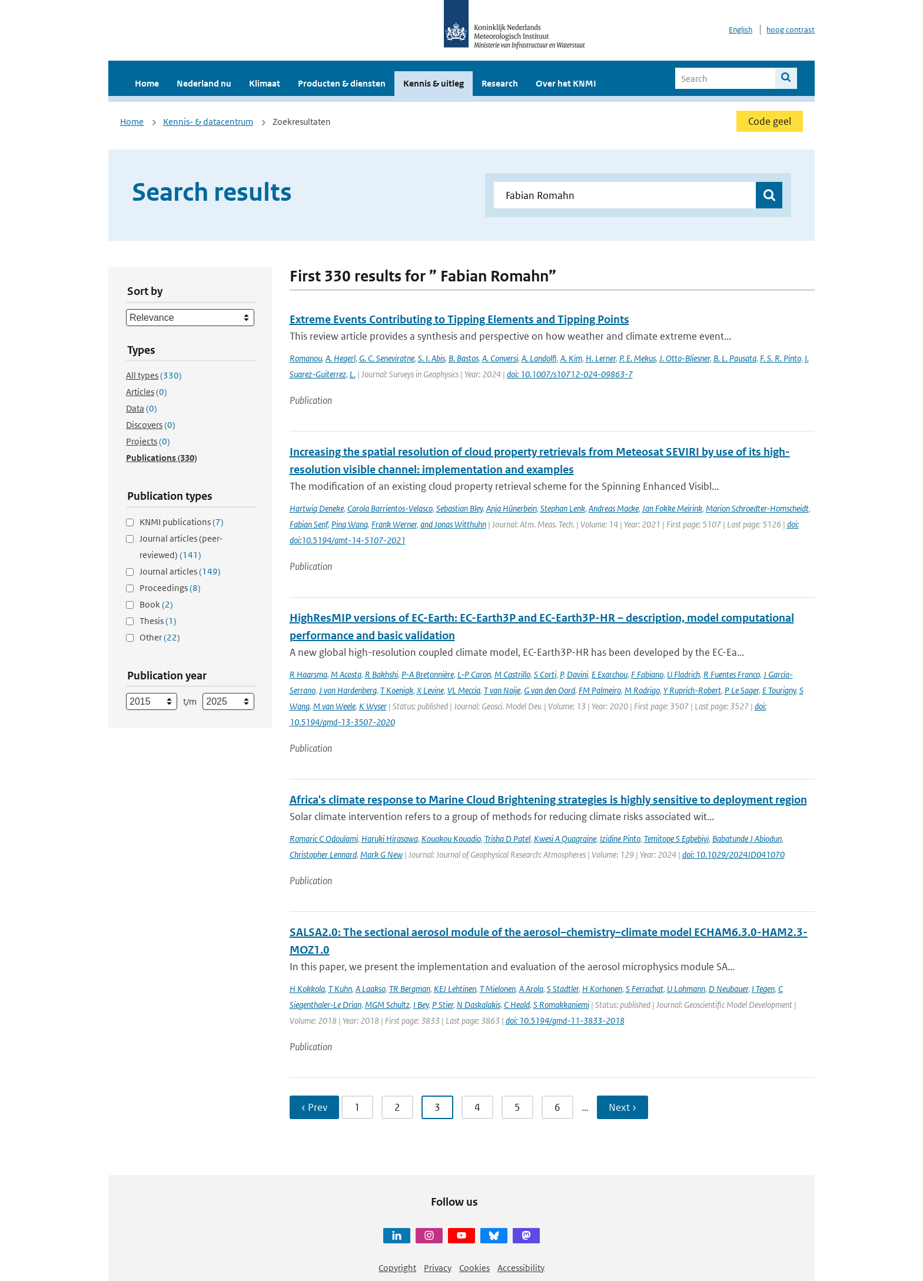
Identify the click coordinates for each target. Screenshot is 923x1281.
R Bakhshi (381, 674)
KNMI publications (182, 521)
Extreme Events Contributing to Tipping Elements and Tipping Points (459, 319)
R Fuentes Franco (731, 674)
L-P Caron (474, 674)
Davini (577, 674)
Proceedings (170, 587)
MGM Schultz (387, 1004)
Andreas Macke (614, 508)
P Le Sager (742, 690)
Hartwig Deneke (317, 508)
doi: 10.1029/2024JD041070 (733, 854)
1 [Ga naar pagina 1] (357, 1107)
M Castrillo (512, 674)
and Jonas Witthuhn (453, 524)
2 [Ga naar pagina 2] (397, 1107)
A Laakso (371, 988)
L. (353, 374)
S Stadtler (563, 988)
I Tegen (763, 988)
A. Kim (571, 358)
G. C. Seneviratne (386, 358)
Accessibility (520, 1267)
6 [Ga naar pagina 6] (557, 1107)
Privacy (437, 1267)
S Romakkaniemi (561, 1004)
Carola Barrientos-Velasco (390, 508)
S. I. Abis (431, 358)
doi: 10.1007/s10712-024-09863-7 (570, 374)
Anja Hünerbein (511, 508)
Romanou (306, 358)
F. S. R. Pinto (780, 358)
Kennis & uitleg (433, 83)
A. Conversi (500, 358)
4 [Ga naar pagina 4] (477, 1107)
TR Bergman (409, 988)
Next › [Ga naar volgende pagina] (622, 1107)
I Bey (421, 1004)
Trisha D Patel (507, 838)
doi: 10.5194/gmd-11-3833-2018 (565, 1020)
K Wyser (373, 706)
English (740, 30)
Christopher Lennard (323, 854)
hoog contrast (790, 30)
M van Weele (334, 706)
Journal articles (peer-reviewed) (181, 546)
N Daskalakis (478, 1004)
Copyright (397, 1267)
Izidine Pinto (620, 838)
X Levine (430, 690)
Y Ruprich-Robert (692, 690)
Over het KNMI (566, 83)
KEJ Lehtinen (455, 988)
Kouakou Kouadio (451, 838)
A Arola (531, 988)
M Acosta (346, 674)
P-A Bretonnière (427, 674)
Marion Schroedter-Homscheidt (757, 508)
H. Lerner (601, 358)
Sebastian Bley (459, 508)
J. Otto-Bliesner (684, 358)
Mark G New (381, 854)
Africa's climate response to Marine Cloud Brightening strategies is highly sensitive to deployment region (548, 800)
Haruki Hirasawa (389, 838)
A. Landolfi (539, 358)
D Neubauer (728, 988)
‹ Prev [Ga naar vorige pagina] (314, 1107)
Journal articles (180, 571)
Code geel (769, 121)
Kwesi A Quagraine (565, 838)
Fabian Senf (309, 524)
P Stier (442, 1004)
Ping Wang (349, 524)
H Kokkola (307, 988)
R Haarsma (308, 674)
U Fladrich (683, 674)
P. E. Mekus (637, 358)
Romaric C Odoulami (324, 838)
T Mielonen (498, 988)
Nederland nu (204, 83)
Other (160, 637)
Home (147, 83)
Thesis (158, 620)
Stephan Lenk (562, 508)
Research (500, 83)
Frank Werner (394, 524)
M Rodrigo (642, 690)
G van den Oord (549, 690)
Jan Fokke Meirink (672, 508)
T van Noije (502, 690)
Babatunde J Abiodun (747, 838)
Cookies (474, 1267)
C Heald (517, 1004)
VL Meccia (463, 690)
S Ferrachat (644, 988)
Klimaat (264, 83)
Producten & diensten (342, 83)
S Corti (545, 674)
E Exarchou (609, 674)
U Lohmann (686, 988)
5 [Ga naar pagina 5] (517, 1107)
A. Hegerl (341, 358)
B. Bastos (464, 358)
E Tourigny (779, 690)
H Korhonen (602, 988)
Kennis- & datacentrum (208, 121)
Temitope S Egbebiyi (676, 838)
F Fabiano (647, 674)
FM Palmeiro (600, 690)
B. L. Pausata (734, 358)
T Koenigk (396, 690)
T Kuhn (340, 988)
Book (156, 604)
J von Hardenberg (348, 690)
